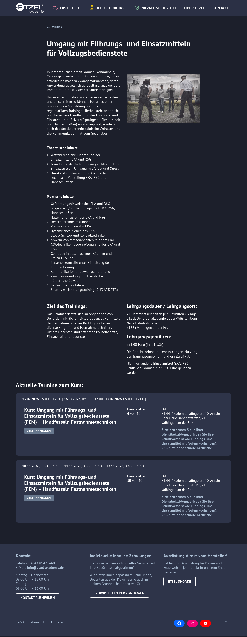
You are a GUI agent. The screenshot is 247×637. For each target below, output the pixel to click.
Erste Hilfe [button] (74, 4)
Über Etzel (197, 4)
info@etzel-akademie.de (45, 571)
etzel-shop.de (179, 585)
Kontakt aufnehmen (37, 601)
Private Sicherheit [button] (161, 4)
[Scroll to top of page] (227, 625)
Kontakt (64, 14)
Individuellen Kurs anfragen (119, 597)
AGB (19, 624)
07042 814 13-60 (42, 567)
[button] (54, 27)
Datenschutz (37, 624)
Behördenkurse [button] (114, 4)
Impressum (60, 624)
